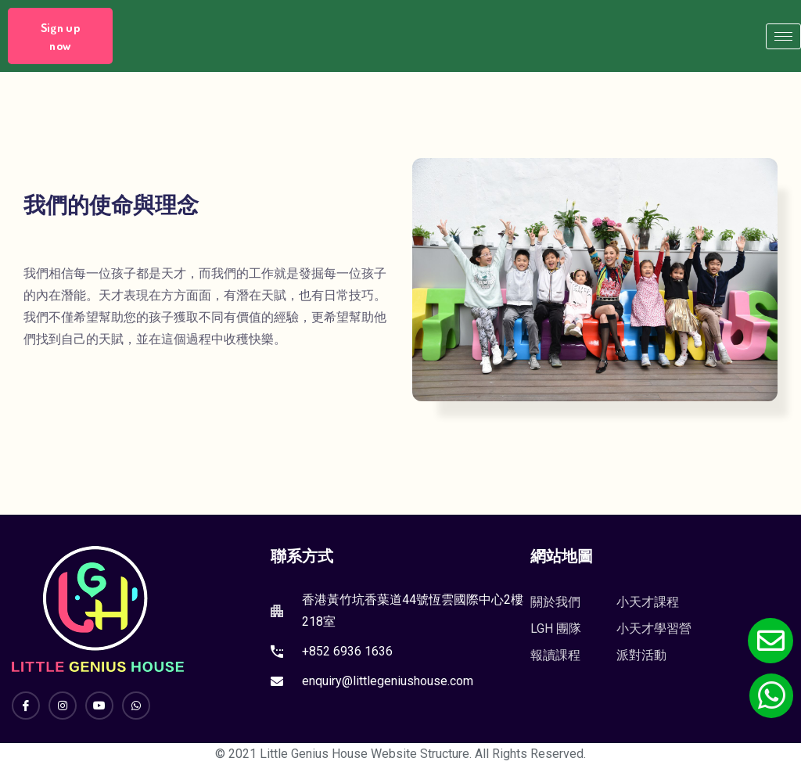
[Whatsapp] (136, 705)
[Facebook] (26, 705)
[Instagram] (62, 705)
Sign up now (60, 36)
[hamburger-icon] (783, 36)
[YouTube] (99, 705)
